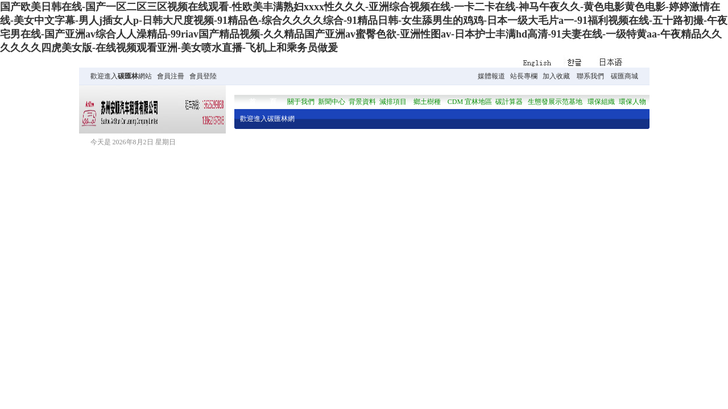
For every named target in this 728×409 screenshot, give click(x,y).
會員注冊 (170, 76)
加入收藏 (556, 76)
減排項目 (393, 102)
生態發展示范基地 (555, 102)
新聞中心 (331, 102)
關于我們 (301, 102)
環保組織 (601, 102)
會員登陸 (203, 76)
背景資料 (362, 102)
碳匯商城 (624, 76)
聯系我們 (590, 76)
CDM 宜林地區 (470, 102)
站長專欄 (523, 76)
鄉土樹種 (427, 102)
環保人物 (632, 102)
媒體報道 (491, 76)
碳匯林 (128, 76)
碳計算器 (509, 102)
